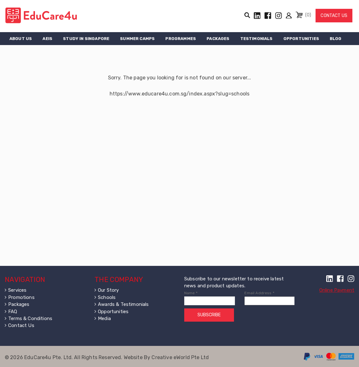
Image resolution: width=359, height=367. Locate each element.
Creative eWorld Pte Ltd (180, 357)
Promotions (21, 297)
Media (104, 318)
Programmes (180, 38)
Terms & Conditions (30, 318)
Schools (107, 297)
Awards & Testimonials (123, 304)
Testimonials (256, 38)
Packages (218, 38)
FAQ (12, 311)
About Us (20, 38)
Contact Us (334, 15)
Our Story (108, 290)
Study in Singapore (86, 38)
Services (17, 290)
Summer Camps (137, 38)
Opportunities (301, 38)
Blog (336, 38)
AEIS (47, 38)
